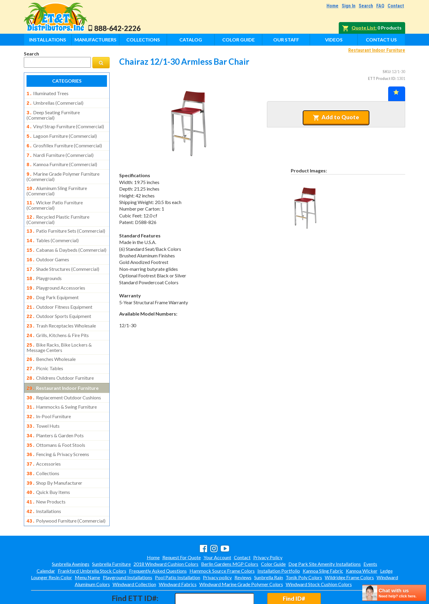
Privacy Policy (267, 532)
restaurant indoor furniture (63, 371)
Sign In (348, 6)
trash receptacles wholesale (61, 312)
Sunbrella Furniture (111, 538)
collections (43, 451)
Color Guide (238, 39)
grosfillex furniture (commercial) (64, 142)
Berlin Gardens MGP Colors (229, 538)
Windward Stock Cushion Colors (319, 558)
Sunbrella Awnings (70, 538)
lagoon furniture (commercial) (62, 133)
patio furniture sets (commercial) (66, 223)
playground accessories (56, 277)
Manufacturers (95, 39)
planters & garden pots (55, 416)
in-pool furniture (49, 398)
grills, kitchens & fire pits (58, 321)
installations (44, 486)
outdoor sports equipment (59, 303)
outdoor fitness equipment (59, 295)
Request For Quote (181, 532)
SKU (386, 71)
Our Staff (286, 39)
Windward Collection (134, 558)
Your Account (217, 532)
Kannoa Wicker (361, 545)
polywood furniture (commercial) (66, 495)
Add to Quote (336, 117)
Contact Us (381, 39)
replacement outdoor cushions (64, 380)
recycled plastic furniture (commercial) (58, 212)
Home (332, 6)
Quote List (363, 27)
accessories (44, 442)
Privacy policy (217, 551)
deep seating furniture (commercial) (53, 113)
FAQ (380, 6)
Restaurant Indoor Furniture (376, 50)
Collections (143, 39)
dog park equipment (53, 286)
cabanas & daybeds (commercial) (66, 241)
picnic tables (45, 353)
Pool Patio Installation (177, 551)
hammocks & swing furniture (62, 389)
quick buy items (48, 469)
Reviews (242, 551)
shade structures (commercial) (63, 259)
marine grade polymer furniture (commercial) (63, 171)
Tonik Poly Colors (304, 551)
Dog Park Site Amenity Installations (324, 538)
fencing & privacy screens (58, 433)
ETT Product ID (381, 78)
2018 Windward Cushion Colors (165, 538)
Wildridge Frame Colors (349, 551)
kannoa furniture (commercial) (62, 160)
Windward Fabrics (178, 558)
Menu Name (87, 551)
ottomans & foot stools (56, 424)
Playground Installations (127, 551)
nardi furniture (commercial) (60, 151)
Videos (334, 39)
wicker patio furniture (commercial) (55, 198)
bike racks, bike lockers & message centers (59, 332)
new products (46, 478)
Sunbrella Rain (268, 551)
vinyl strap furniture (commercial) (65, 124)
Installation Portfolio (278, 545)
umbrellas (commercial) (55, 102)
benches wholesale (51, 344)
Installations (47, 39)
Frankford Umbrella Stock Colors (92, 545)
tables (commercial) (53, 232)
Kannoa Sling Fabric (323, 545)
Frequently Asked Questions (158, 545)
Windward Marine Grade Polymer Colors (241, 558)
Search (366, 6)
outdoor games (48, 250)
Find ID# (294, 572)
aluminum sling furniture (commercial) (57, 185)
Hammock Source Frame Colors (222, 545)
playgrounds (44, 268)
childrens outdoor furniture (60, 362)
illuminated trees (48, 93)
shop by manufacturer (54, 460)
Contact (396, 6)
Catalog (190, 39)
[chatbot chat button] (394, 593)
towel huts (43, 407)
